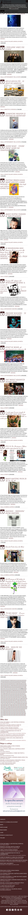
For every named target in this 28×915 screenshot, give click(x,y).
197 (6, 706)
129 (1, 697)
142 (6, 698)
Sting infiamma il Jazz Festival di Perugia (14, 722)
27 (20, 682)
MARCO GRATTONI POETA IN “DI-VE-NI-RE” (15, 480)
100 (11, 692)
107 (1, 693)
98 (7, 692)
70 (3, 688)
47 (9, 685)
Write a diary (3, 827)
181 (21, 703)
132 (8, 697)
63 (15, 687)
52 (19, 685)
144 (11, 698)
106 (25, 692)
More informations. (14, 8)
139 (25, 697)
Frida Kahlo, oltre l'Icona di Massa (10, 746)
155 (11, 700)
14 (21, 680)
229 (7, 711)
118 (1, 695)
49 (13, 685)
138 (23, 697)
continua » (2, 38)
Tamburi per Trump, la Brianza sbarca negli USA (14, 757)
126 (20, 695)
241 (12, 713)
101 (14, 692)
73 (9, 688)
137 (20, 697)
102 (16, 692)
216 (26, 708)
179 (16, 703)
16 (25, 680)
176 (9, 703)
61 (11, 687)
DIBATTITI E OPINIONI (10, 109)
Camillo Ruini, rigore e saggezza (14, 728)
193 (23, 705)
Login (1, 832)
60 (9, 687)
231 (11, 711)
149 (23, 698)
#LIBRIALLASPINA (9, 507)
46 (7, 685)
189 (13, 705)
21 (8, 682)
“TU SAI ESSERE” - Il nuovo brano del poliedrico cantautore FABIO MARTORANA (12, 615)
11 (16, 680)
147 (18, 698)
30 (1, 683)
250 (9, 715)
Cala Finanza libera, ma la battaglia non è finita (14, 874)
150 (26, 698)
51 (17, 685)
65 (19, 687)
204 (23, 706)
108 (4, 693)
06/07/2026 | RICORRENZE (5, 747)
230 (9, 711)
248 (4, 715)
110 (8, 693)
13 (19, 680)
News (2, 41)
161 (25, 700)
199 (11, 706)
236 (24, 711)
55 (25, 685)
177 (11, 703)
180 (19, 703)
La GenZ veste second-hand (8, 763)
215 (23, 708)
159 (20, 700)
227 (2, 711)
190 (16, 705)
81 (25, 688)
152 (4, 700)
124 (15, 695)
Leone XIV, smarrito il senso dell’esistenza (14, 735)
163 (4, 702)
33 (7, 683)
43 (1, 685)
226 (24, 710)
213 (18, 708)
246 (24, 713)
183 (26, 703)
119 (3, 695)
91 (19, 690)
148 (21, 698)
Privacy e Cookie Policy (6, 835)
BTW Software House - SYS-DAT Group (10, 906)
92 (21, 690)
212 (16, 708)
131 (6, 697)
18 (3, 682)
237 (2, 713)
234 (19, 711)
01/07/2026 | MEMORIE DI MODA (7, 764)
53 (21, 685)
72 (7, 688)
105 (23, 692)
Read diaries (3, 830)
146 (16, 698)
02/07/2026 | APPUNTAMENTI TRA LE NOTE (9, 761)
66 (21, 687)
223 (16, 710)
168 (16, 702)
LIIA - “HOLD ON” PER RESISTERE (13, 648)
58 (5, 687)
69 (1, 688)
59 (7, 687)
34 (9, 683)
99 (9, 692)
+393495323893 (7, 897)
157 (16, 700)
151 (1, 700)
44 (3, 685)
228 (4, 711)
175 (6, 703)
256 (24, 715)
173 (1, 703)
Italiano (2, 837)
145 (14, 698)
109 (6, 693)
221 (11, 710)
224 (19, 710)
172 (25, 702)
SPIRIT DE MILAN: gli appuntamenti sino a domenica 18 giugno (13, 349)
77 (17, 688)
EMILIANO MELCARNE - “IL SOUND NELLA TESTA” (15, 314)
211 (14, 708)
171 (23, 702)
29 (24, 682)
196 (4, 706)
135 (16, 697)
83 (3, 690)
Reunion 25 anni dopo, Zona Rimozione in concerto (14, 861)
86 (9, 690)
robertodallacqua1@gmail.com (17, 897)
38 (17, 683)
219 (6, 710)
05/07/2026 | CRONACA (5, 751)
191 (18, 705)
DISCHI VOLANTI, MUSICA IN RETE (13, 41)
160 (23, 700)
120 (6, 695)
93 (23, 690)
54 (23, 685)
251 (12, 715)
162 (1, 702)
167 (13, 702)
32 (5, 683)
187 (9, 705)
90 (17, 690)
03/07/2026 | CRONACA (5, 758)
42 (25, 683)
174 (4, 703)
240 (9, 713)
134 (13, 697)
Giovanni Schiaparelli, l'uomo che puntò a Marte (14, 877)
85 (7, 690)
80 (23, 688)
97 (5, 692)
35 (11, 683)
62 (13, 687)
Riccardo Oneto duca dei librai (14, 547)
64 (17, 687)
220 (9, 710)
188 (11, 705)
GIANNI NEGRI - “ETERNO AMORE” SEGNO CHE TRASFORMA (12, 148)
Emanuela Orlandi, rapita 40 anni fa (14, 725)
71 (5, 688)
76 (15, 688)
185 (4, 705)
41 (23, 683)
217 (1, 710)
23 (12, 682)
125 (18, 695)
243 (17, 713)
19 (5, 682)
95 (1, 692)
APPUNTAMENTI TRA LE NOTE (12, 77)
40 (21, 683)
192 (20, 705)
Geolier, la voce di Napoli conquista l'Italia (12, 760)
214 (21, 708)
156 (13, 700)
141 (4, 698)
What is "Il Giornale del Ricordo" (9, 822)
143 (9, 698)
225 (21, 710)
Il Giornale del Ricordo (5, 896)
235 (22, 711)
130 (4, 697)
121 (8, 695)
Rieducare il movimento (14, 864)
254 (19, 715)
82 (1, 690)
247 (2, 715)
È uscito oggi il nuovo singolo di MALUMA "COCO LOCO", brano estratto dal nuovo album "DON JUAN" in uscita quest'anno (13, 415)
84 (5, 690)
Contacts (2, 819)
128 (25, 695)
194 (25, 705)
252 (14, 715)
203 (21, 706)
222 (14, 710)
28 (22, 682)
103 (18, 692)
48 (11, 685)
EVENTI (6, 276)
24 (14, 682)
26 (18, 682)
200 (13, 706)
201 (16, 706)
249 (7, 715)
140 (1, 698)
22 (10, 682)
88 (13, 690)
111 (10, 693)
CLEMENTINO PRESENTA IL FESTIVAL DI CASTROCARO (15, 115)
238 (4, 713)
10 (14, 680)
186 (6, 705)
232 (14, 711)
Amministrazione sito (23, 906)
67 (23, 687)
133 (11, 697)
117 (24, 693)
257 (2, 716)
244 (19, 713)
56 (1, 687)
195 (1, 706)
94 (25, 690)
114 (17, 693)
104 (21, 692)
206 (1, 708)
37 (15, 683)
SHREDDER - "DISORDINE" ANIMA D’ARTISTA (15, 512)
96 (3, 692)
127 (22, 695)
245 (22, 713)
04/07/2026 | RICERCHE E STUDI (7, 755)
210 (11, 708)
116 (22, 693)
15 (23, 680)
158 (18, 700)
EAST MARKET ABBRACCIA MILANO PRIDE (15, 381)
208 (7, 708)
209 (9, 708)
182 (23, 703)
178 (14, 703)
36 (13, 683)
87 (11, 690)
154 (8, 700)
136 (18, 697)
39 (19, 683)
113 (15, 693)
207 (4, 708)
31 (3, 683)
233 (16, 711)
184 (1, 705)
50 (15, 685)
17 (1, 682)
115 (20, 693)
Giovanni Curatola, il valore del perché (14, 889)
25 (16, 682)
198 (9, 706)
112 (13, 693)
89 (15, 690)
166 (11, 702)
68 (25, 687)
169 (18, 702)
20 (7, 682)
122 (10, 695)
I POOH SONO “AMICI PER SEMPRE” (14, 48)
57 (3, 687)
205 (26, 706)
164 (6, 702)
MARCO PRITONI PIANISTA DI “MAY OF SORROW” (15, 215)
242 (14, 713)
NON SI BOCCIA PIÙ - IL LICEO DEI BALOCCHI (14, 82)
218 (4, 710)
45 (5, 685)
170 (21, 702)
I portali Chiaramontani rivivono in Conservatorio (14, 854)
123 (13, 695)
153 (6, 700)
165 (9, 702)
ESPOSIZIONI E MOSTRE (10, 309)
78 (19, 688)
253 (17, 715)
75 (13, 688)
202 (18, 706)
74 (11, 688)
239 (7, 713)
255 (22, 715)
